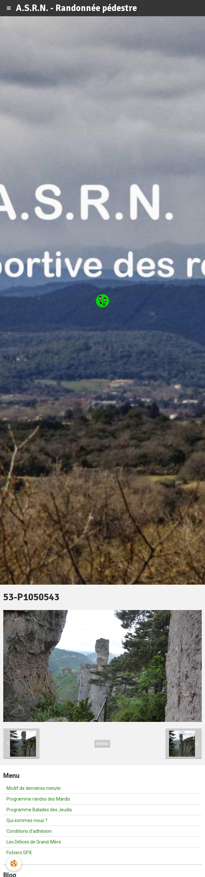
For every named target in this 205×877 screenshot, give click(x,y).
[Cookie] (13, 863)
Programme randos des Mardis (38, 799)
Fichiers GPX (19, 852)
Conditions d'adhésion (29, 831)
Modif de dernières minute (33, 788)
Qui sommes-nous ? (26, 820)
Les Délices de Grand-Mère (33, 841)
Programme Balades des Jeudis (39, 809)
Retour (102, 743)
